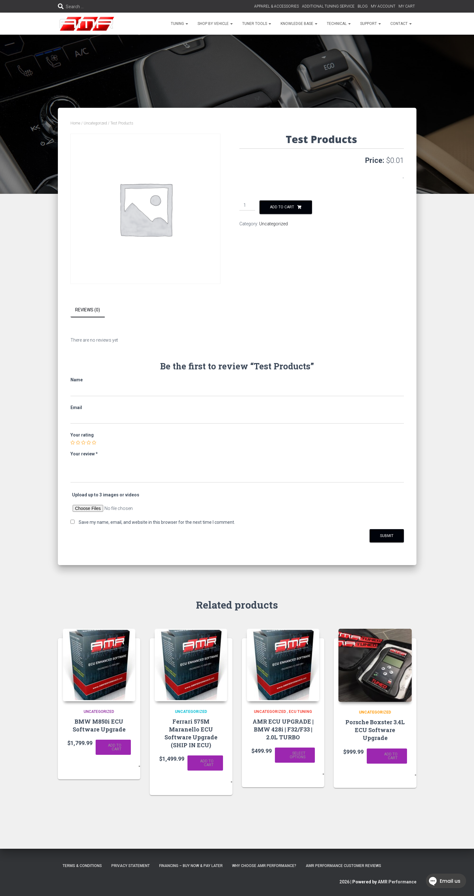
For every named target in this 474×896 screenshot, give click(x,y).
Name (76, 379)
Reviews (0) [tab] (87, 309)
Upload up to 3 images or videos (105, 494)
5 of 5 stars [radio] (94, 442)
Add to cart (282, 207)
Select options (297, 755)
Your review (84, 453)
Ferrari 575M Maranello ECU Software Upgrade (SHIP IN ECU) (191, 733)
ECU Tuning (300, 711)
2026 (344, 881)
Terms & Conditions (82, 866)
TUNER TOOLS (256, 23)
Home (75, 123)
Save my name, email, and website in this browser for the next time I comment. (157, 522)
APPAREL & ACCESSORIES (276, 6)
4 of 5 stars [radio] (88, 442)
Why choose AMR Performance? (264, 866)
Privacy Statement (130, 866)
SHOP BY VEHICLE (215, 23)
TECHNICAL (339, 23)
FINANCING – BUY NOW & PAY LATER (191, 866)
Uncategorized (95, 123)
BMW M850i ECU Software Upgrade (99, 725)
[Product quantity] (247, 205)
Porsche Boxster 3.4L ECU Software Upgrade (375, 730)
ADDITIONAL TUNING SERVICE (328, 6)
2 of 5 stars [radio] (78, 442)
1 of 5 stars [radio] (72, 442)
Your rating (82, 434)
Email (76, 407)
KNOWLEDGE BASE (299, 23)
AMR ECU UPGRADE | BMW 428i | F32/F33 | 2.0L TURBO (283, 729)
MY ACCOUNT (383, 6)
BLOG (363, 6)
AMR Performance (397, 881)
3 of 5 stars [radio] (83, 442)
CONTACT (401, 23)
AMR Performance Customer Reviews (343, 866)
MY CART (407, 6)
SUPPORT (370, 23)
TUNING (179, 23)
